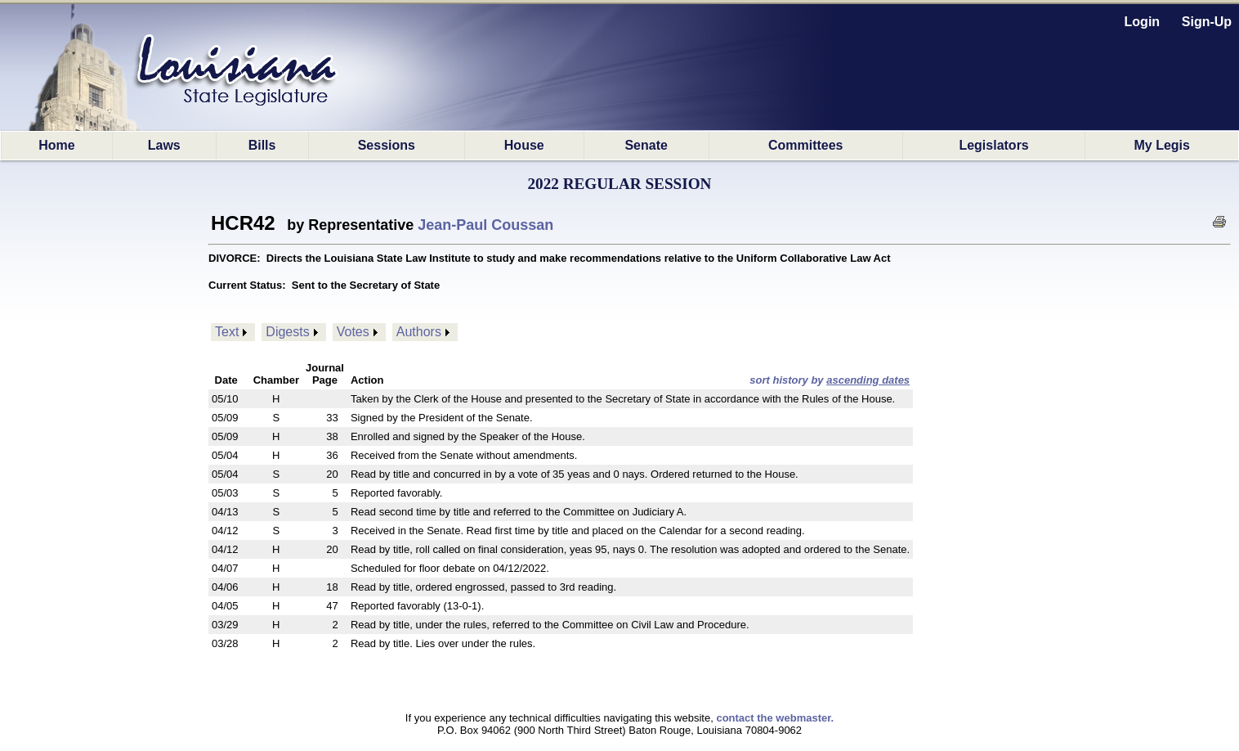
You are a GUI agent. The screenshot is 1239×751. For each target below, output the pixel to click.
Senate (645, 145)
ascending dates (868, 380)
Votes (353, 332)
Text (227, 332)
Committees (805, 145)
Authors (418, 332)
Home (56, 145)
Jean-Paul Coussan (485, 225)
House (524, 145)
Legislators (993, 145)
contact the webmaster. (775, 718)
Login (1143, 22)
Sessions (386, 145)
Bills (262, 145)
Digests (287, 332)
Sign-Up (1207, 22)
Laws (164, 145)
